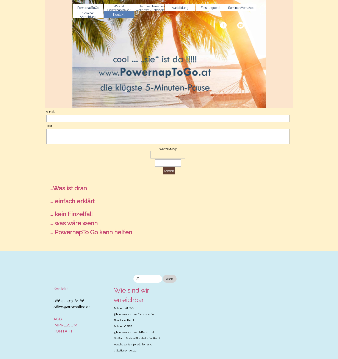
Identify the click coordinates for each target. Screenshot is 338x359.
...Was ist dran (68, 188)
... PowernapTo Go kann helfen (90, 232)
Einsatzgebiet (210, 7)
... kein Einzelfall (71, 214)
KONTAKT (63, 331)
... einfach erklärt (72, 201)
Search (170, 278)
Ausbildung (180, 7)
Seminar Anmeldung (88, 15)
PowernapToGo (88, 7)
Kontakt (118, 14)
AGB (57, 319)
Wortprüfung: (168, 148)
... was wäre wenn (73, 223)
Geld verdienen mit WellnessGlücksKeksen (152, 8)
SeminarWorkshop (241, 7)
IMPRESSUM (65, 325)
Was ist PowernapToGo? (118, 8)
